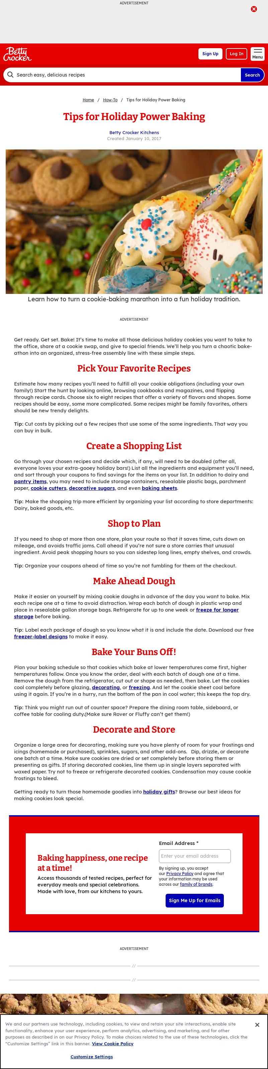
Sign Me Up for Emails (194, 900)
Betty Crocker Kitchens (134, 132)
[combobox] (122, 75)
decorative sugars (92, 488)
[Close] (257, 1025)
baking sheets (159, 488)
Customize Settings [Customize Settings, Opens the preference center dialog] (92, 1056)
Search (252, 75)
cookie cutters (48, 488)
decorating (106, 687)
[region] (134, 1041)
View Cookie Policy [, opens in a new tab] (112, 1043)
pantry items (30, 481)
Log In (236, 53)
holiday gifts (159, 791)
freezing (139, 687)
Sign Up (210, 53)
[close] (254, 10)
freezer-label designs (41, 636)
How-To (110, 99)
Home (88, 99)
